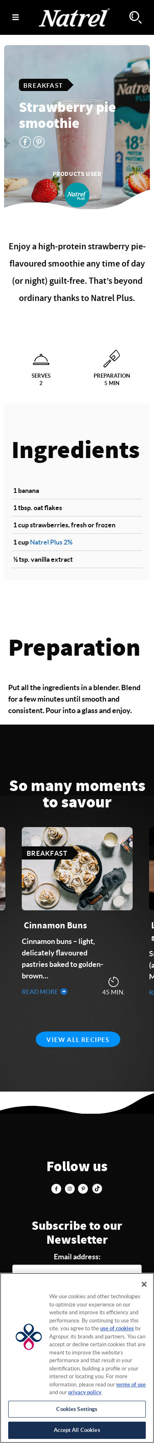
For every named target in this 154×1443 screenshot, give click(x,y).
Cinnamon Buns (55, 925)
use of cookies (117, 1328)
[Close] (144, 1284)
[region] (77, 1358)
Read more (41, 991)
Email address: (77, 1256)
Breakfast (43, 85)
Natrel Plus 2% (51, 542)
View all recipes (77, 1039)
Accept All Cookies (77, 1430)
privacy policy (84, 1392)
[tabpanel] (77, 912)
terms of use (131, 1384)
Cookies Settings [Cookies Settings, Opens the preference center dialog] (76, 1409)
